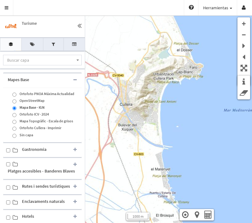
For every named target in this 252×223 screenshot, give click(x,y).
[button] (6, 7)
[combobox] (42, 60)
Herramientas (217, 8)
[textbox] (42, 60)
